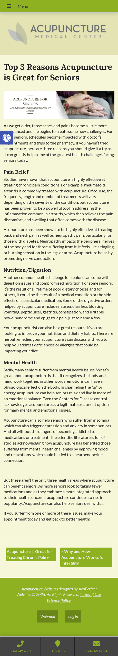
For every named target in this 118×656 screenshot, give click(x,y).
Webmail (47, 616)
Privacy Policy (59, 600)
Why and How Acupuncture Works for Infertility (83, 557)
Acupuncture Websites (40, 588)
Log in (73, 616)
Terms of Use (90, 594)
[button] (6, 137)
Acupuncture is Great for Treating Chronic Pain (29, 554)
